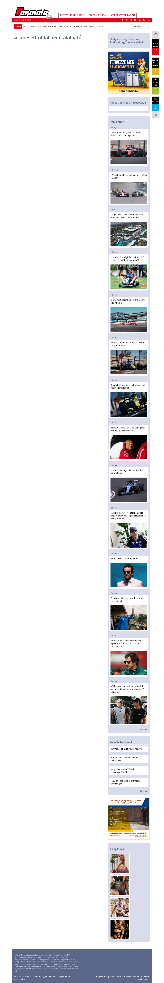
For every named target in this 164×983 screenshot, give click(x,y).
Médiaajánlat (116, 976)
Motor (42, 26)
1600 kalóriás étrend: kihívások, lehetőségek (125, 782)
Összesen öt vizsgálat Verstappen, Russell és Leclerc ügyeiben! (128, 147)
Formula (33, 26)
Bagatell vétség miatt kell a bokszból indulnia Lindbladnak (128, 400)
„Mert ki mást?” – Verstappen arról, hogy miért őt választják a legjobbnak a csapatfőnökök (128, 529)
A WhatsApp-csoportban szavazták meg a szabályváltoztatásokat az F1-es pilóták (128, 704)
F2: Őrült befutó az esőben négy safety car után (128, 189)
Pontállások (97, 15)
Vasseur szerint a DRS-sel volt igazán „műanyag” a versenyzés (128, 442)
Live (92, 26)
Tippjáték (99, 26)
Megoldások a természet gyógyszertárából (122, 770)
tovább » (144, 729)
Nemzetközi (53, 26)
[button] (149, 19)
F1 (25, 26)
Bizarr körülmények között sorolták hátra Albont (128, 485)
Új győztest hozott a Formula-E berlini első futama (128, 315)
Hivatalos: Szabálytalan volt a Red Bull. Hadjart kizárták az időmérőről (128, 272)
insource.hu (19, 979)
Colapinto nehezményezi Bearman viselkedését (128, 613)
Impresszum (101, 976)
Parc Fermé (117, 122)
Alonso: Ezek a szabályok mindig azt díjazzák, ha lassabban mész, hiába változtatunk (128, 657)
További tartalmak (121, 742)
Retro (69, 26)
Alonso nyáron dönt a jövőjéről (128, 572)
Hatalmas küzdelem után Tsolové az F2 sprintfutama (128, 357)
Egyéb (76, 26)
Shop (18, 26)
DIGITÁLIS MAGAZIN (72, 15)
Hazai (62, 26)
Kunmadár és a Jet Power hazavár (126, 748)
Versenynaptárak (123, 15)
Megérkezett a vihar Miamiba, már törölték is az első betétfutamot (128, 229)
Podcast (84, 26)
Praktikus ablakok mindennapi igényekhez (124, 759)
